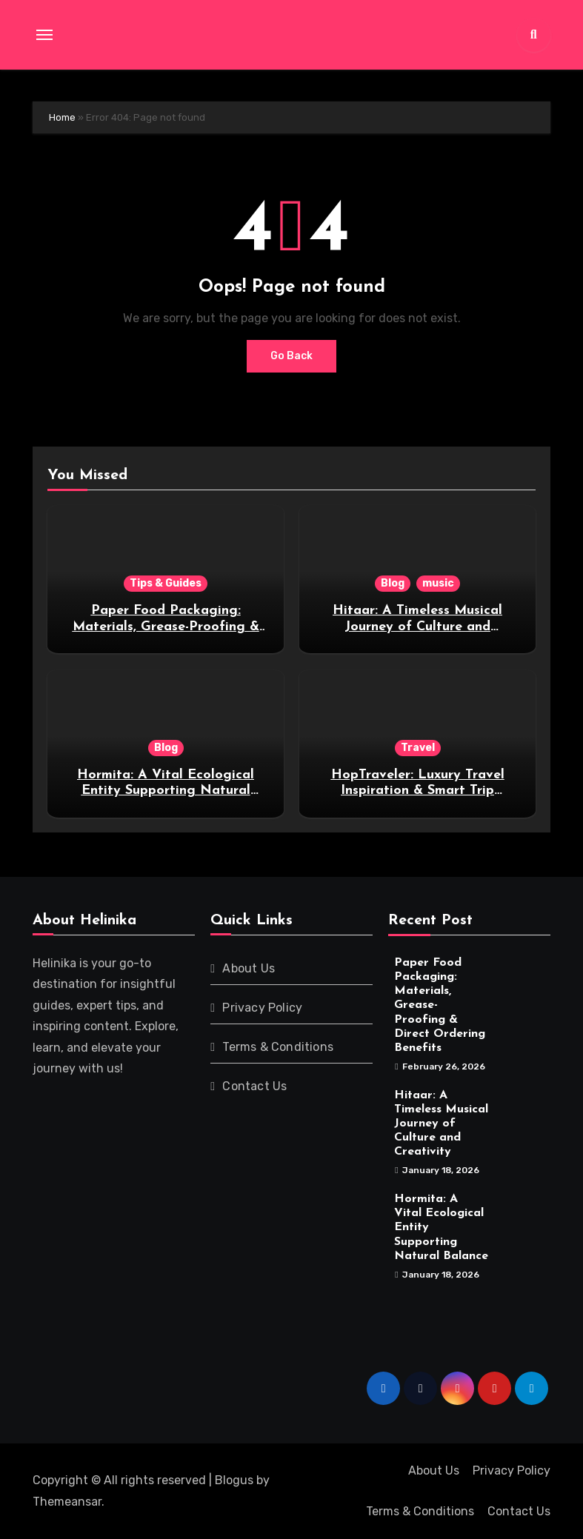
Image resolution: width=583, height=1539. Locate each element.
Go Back (291, 356)
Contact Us (254, 1086)
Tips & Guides (165, 583)
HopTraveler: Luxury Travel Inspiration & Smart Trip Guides (417, 791)
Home (62, 117)
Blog (392, 583)
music (438, 583)
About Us (248, 968)
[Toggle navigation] (44, 35)
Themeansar (67, 1502)
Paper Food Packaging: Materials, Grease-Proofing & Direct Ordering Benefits (166, 627)
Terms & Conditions (277, 1047)
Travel (418, 747)
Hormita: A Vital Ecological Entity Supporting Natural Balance (165, 791)
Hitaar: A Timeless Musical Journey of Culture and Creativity (417, 627)
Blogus (234, 1480)
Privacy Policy (262, 1008)
